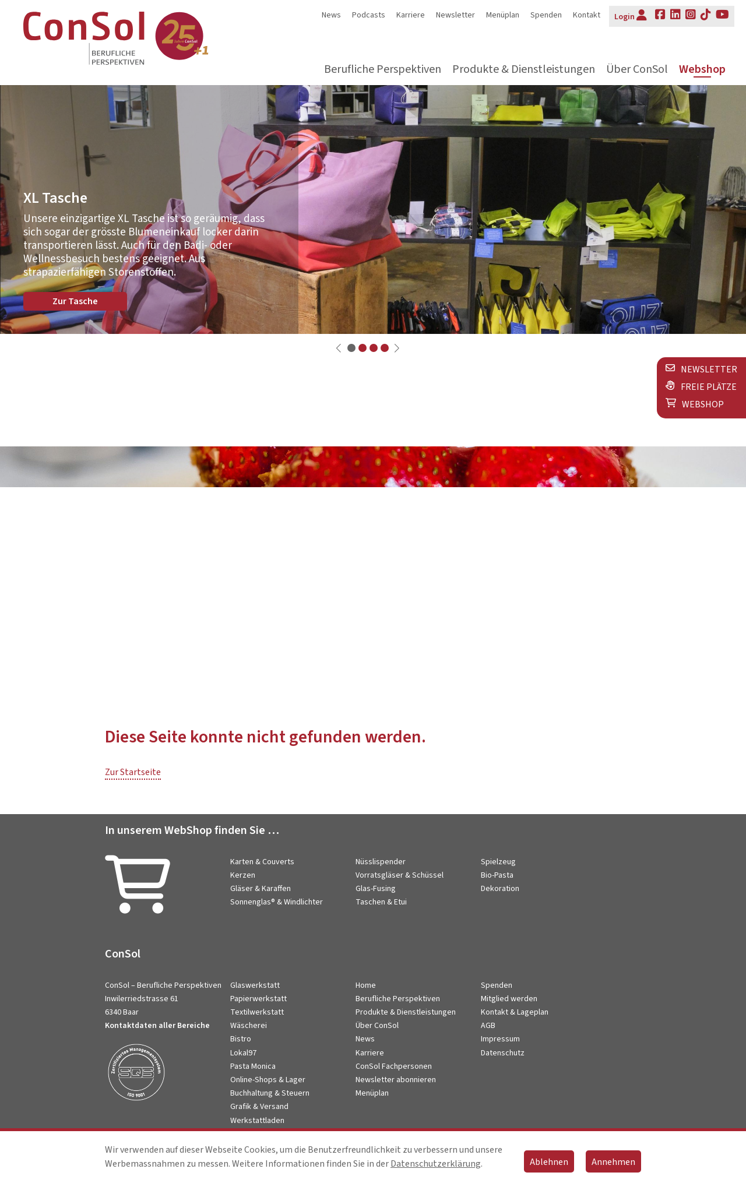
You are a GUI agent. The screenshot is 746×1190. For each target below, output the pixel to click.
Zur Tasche (75, 301)
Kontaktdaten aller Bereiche (157, 1025)
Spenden (546, 15)
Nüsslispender (381, 862)
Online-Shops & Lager (267, 1080)
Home (366, 985)
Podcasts (368, 15)
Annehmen (613, 1162)
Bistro (240, 1039)
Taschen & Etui (381, 902)
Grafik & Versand (259, 1106)
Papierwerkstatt (258, 999)
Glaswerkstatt (255, 985)
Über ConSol (637, 69)
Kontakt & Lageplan (514, 1012)
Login (630, 16)
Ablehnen (549, 1162)
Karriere (410, 15)
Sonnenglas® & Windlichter (276, 902)
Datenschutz (503, 1053)
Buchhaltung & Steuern (269, 1093)
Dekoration (500, 889)
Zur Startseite (133, 772)
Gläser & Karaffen (260, 889)
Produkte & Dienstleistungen (523, 69)
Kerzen (242, 875)
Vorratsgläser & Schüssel (400, 875)
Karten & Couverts (262, 862)
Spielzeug (498, 862)
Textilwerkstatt (257, 1012)
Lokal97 (243, 1053)
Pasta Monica (253, 1066)
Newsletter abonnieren (396, 1080)
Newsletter (455, 15)
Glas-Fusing (376, 889)
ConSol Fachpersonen (394, 1066)
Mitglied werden (509, 999)
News (331, 15)
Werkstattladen (257, 1120)
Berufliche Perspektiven (382, 69)
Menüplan (502, 15)
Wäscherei (248, 1025)
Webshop (702, 69)
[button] (351, 348)
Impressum (500, 1039)
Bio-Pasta (497, 875)
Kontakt (586, 15)
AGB (488, 1025)
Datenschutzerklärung (435, 1163)
